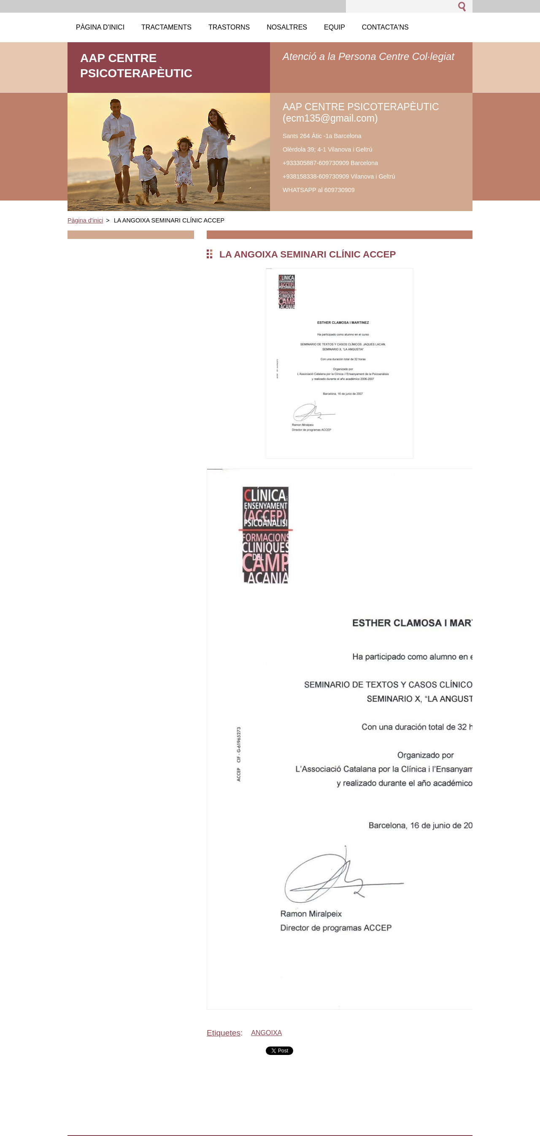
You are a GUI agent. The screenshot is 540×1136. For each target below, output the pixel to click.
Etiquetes (223, 1032)
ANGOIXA (266, 1032)
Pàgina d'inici (85, 220)
